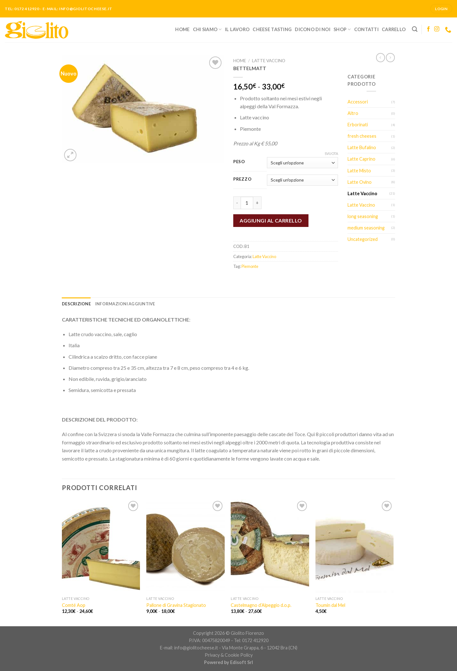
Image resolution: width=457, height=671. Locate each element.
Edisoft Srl (241, 662)
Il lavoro (237, 29)
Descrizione (76, 303)
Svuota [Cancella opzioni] (331, 153)
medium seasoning (366, 227)
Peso (239, 162)
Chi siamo (207, 29)
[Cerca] (414, 29)
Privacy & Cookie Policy (229, 655)
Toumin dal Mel (330, 605)
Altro (353, 113)
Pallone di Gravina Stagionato (176, 605)
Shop (342, 29)
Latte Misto (359, 170)
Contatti (366, 29)
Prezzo (242, 179)
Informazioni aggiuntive (125, 303)
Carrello (394, 29)
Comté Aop (73, 605)
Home (182, 29)
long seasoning (363, 216)
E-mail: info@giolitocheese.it (189, 647)
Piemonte (250, 266)
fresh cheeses (362, 136)
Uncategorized (363, 239)
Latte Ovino (360, 182)
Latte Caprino (361, 159)
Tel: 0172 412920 (251, 640)
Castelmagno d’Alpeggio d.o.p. (261, 605)
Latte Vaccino (268, 60)
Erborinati (358, 124)
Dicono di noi (312, 29)
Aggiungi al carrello (271, 220)
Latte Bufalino (362, 147)
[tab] (76, 303)
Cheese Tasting (272, 29)
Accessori (358, 101)
